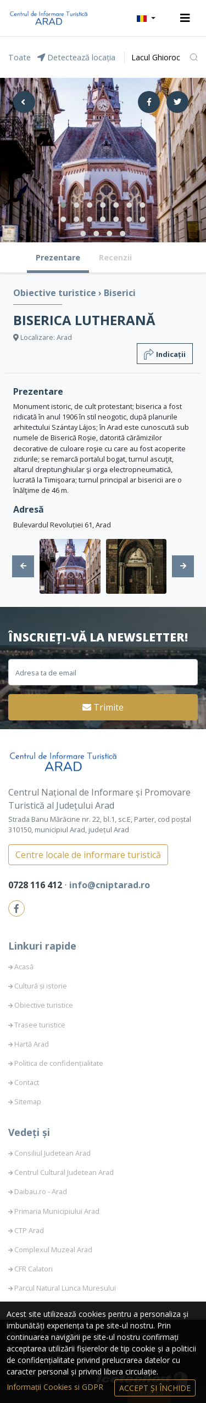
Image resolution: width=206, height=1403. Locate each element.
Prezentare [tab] (58, 257)
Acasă (24, 967)
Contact (26, 1082)
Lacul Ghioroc (155, 57)
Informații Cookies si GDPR (56, 1387)
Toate (19, 57)
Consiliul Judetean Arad (52, 1153)
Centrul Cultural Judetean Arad (64, 1172)
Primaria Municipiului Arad (56, 1211)
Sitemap (27, 1101)
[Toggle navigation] (185, 18)
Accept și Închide (155, 1388)
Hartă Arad (31, 1044)
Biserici (120, 293)
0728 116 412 (36, 885)
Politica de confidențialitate (58, 1063)
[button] (146, 18)
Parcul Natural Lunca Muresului (65, 1288)
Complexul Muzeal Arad (53, 1249)
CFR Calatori (33, 1269)
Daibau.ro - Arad (40, 1191)
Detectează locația (76, 57)
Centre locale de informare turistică (88, 855)
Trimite (103, 707)
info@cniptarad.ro (109, 885)
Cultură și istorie (40, 986)
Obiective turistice (55, 293)
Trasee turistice (39, 1025)
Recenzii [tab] (115, 257)
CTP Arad (29, 1230)
